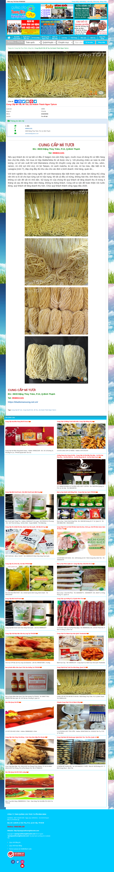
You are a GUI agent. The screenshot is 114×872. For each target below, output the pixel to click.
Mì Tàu (36, 410)
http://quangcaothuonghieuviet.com (26, 830)
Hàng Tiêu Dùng (102, 37)
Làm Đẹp (64, 38)
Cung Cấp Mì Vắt (28, 410)
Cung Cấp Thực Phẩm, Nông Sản (24, 48)
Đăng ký (95, 1)
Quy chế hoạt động (15, 845)
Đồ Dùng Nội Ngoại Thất (45, 37)
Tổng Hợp (20, 41)
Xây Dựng (10, 41)
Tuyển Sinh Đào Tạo (26, 37)
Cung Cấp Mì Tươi (17, 410)
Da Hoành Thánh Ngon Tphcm (47, 410)
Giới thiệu (82, 1)
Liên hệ (89, 1)
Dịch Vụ (92, 38)
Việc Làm (83, 38)
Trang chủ (75, 1)
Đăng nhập (103, 1)
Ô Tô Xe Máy (36, 38)
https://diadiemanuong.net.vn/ (23, 402)
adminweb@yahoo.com (32, 133)
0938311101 (28, 128)
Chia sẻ (10, 101)
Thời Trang (74, 38)
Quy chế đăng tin (14, 842)
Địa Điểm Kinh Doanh (16, 37)
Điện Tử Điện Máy (55, 37)
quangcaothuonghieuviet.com (24, 834)
